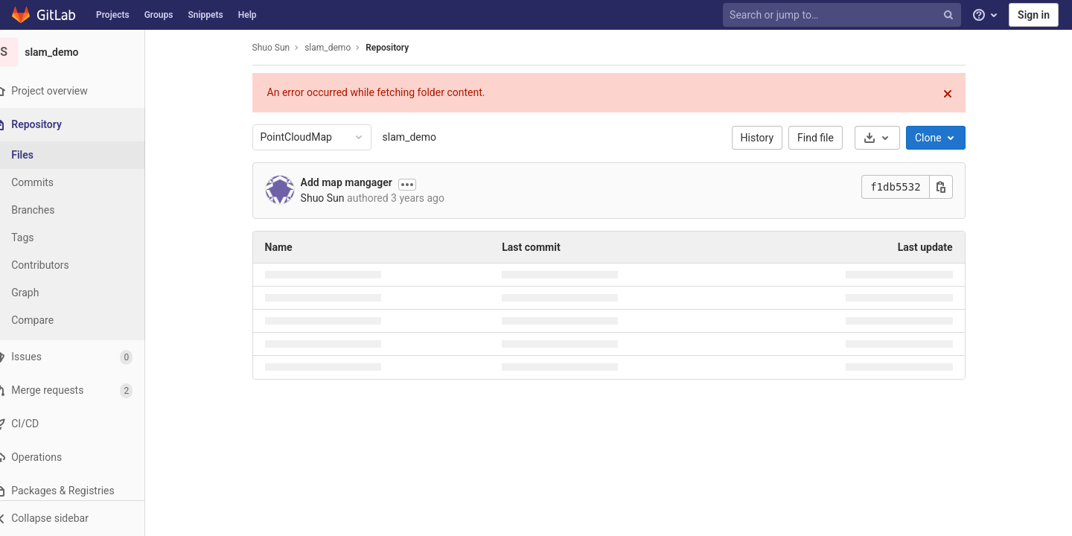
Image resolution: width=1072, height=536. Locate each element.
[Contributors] (82, 265)
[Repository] (83, 124)
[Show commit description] (417, 185)
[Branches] (82, 210)
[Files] (82, 155)
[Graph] (82, 293)
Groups (158, 15)
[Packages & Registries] (81, 491)
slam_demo (418, 137)
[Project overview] (81, 91)
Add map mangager (355, 182)
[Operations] (81, 457)
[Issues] (81, 357)
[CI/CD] (81, 424)
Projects (113, 15)
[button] (81, 518)
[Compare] (82, 320)
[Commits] (82, 183)
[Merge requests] (81, 390)
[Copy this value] (950, 187)
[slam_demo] (82, 52)
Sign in (1034, 15)
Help (247, 15)
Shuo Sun (280, 47)
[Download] (886, 138)
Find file (825, 138)
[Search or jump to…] (843, 15)
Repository (396, 47)
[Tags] (82, 238)
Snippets (205, 15)
